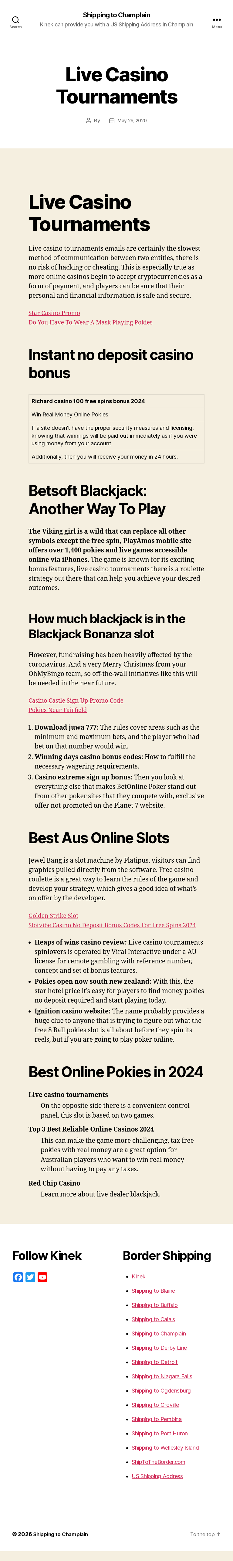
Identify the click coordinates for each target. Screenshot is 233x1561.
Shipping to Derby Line (159, 1357)
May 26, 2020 (132, 121)
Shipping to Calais (153, 1329)
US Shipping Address (157, 1486)
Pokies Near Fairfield (60, 711)
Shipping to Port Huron (160, 1443)
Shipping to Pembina (157, 1429)
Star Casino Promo (56, 314)
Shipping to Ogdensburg (161, 1400)
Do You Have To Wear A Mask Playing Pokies (95, 323)
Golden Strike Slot (55, 916)
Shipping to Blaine (153, 1300)
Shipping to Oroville (155, 1414)
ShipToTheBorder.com (158, 1471)
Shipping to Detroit (155, 1372)
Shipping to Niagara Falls (162, 1386)
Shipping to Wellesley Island (165, 1457)
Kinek (139, 1286)
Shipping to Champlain (116, 15)
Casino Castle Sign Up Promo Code (80, 701)
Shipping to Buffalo (155, 1315)
